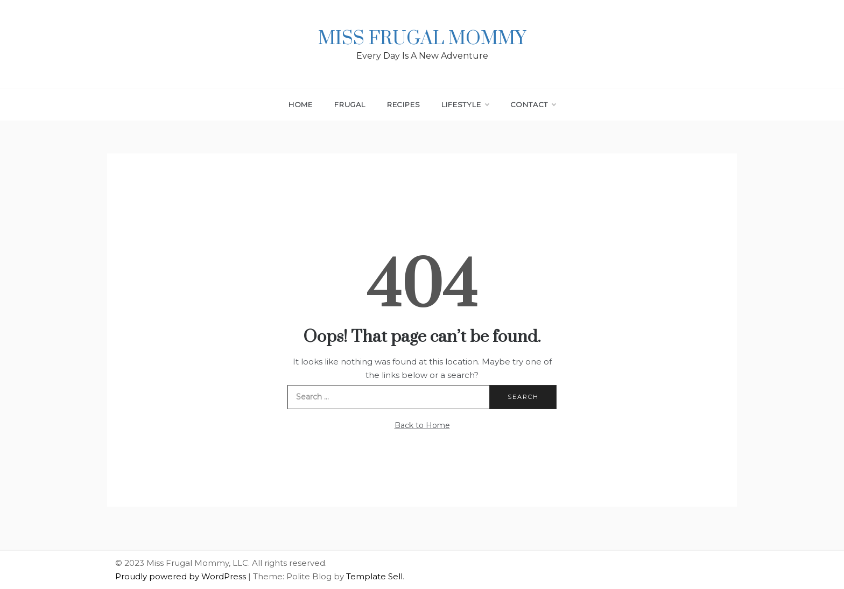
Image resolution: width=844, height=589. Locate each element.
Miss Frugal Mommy (422, 39)
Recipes (403, 104)
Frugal (349, 104)
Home (301, 104)
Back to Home (422, 425)
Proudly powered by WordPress (181, 576)
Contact (533, 104)
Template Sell (374, 576)
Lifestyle (464, 104)
